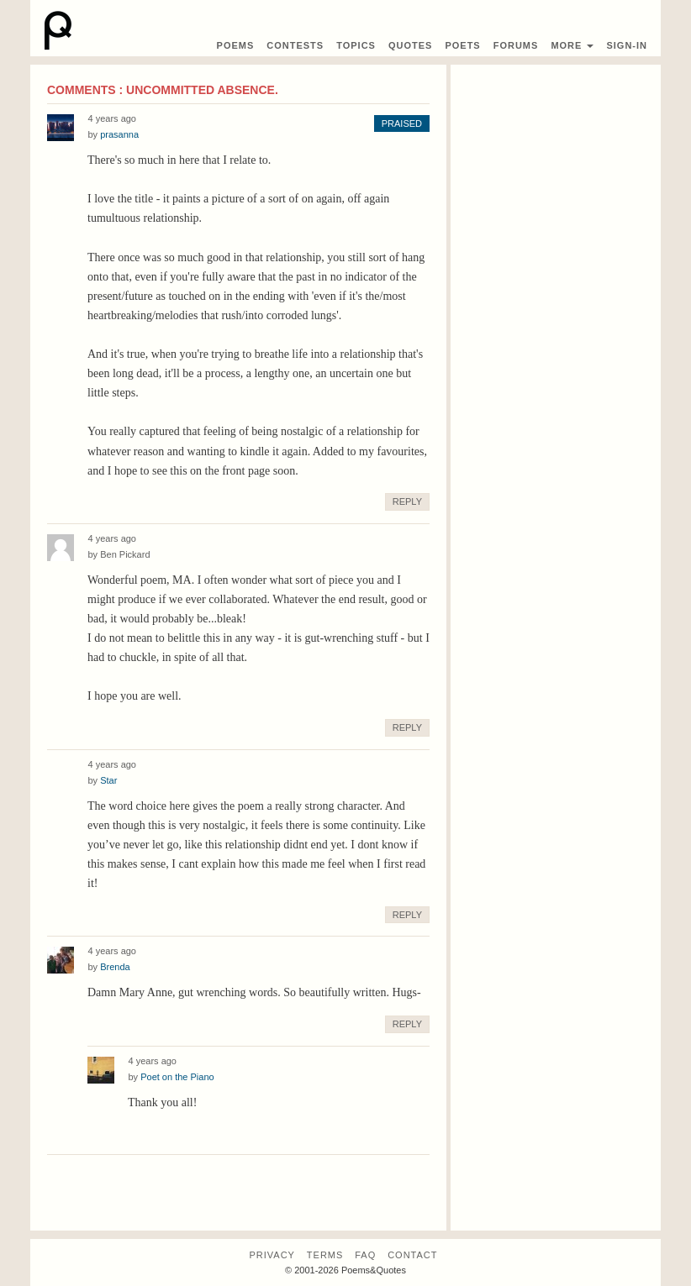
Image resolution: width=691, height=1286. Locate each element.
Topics (356, 45)
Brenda (114, 967)
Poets (462, 45)
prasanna (119, 134)
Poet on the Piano (177, 1077)
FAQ (365, 1255)
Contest (295, 45)
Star (108, 780)
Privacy (271, 1255)
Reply (407, 501)
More (572, 45)
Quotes (410, 45)
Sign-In (626, 45)
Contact (412, 1255)
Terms (325, 1255)
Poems (236, 45)
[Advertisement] (555, 161)
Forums (516, 45)
